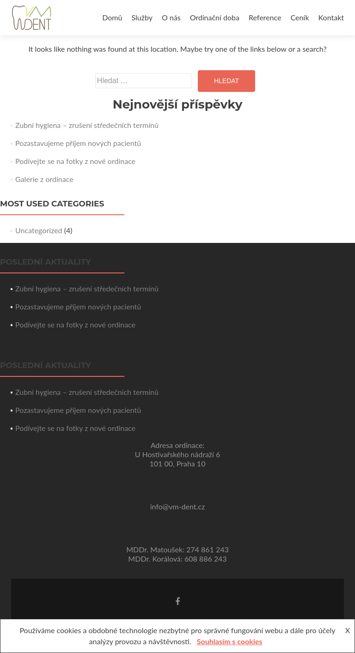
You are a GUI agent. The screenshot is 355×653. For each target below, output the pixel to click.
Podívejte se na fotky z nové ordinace (75, 161)
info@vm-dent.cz (177, 506)
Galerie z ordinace (44, 179)
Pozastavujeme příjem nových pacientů (78, 143)
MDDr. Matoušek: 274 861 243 (177, 549)
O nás (171, 17)
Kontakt (331, 17)
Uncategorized (38, 230)
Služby (141, 17)
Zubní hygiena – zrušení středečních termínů (87, 125)
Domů (112, 17)
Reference (265, 17)
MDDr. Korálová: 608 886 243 (177, 558)
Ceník (299, 17)
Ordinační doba (214, 17)
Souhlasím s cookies (230, 641)
